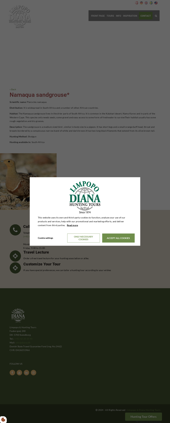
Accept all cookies (118, 238)
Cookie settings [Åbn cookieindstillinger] (45, 238)
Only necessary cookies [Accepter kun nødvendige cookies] (83, 238)
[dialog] (85, 211)
